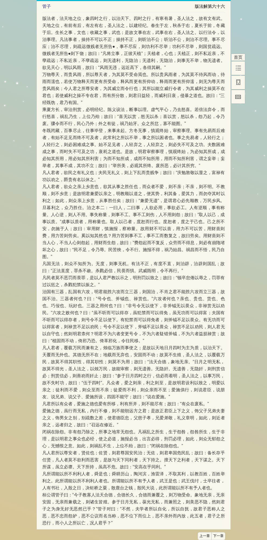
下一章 (218, 536)
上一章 (204, 536)
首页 (238, 57)
